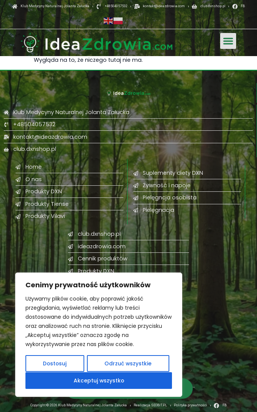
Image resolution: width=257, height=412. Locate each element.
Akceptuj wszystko (99, 380)
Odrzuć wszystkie (128, 364)
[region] (98, 335)
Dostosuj (55, 364)
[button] (228, 41)
